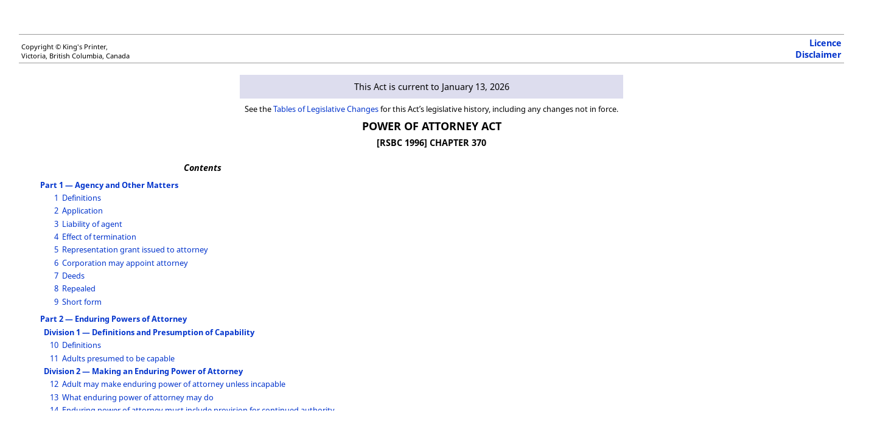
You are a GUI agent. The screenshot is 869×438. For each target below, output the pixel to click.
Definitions (81, 197)
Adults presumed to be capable (118, 358)
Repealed (79, 288)
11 (54, 358)
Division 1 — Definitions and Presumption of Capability (149, 332)
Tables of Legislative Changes (326, 108)
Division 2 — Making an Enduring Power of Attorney (143, 371)
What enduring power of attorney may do (138, 397)
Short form (82, 301)
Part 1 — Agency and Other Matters (109, 184)
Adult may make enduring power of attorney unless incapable (173, 383)
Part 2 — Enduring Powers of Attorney (113, 318)
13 (54, 397)
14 (54, 410)
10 (54, 344)
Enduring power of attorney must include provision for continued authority (198, 410)
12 (54, 383)
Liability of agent (92, 223)
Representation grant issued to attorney (135, 249)
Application (82, 210)
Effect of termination (99, 236)
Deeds (73, 275)
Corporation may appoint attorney (125, 262)
